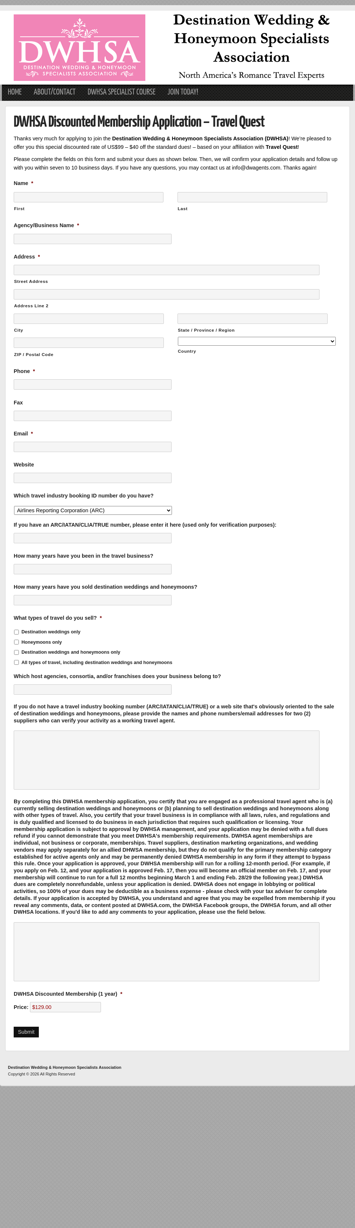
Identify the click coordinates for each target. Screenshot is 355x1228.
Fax (18, 403)
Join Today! (183, 92)
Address (27, 257)
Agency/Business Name (46, 225)
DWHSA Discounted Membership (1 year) (68, 994)
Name (23, 183)
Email (23, 434)
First (19, 208)
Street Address (31, 281)
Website (24, 465)
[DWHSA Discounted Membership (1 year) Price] (65, 1007)
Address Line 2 (31, 305)
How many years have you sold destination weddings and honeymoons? (105, 587)
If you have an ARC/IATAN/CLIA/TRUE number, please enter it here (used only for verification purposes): (145, 525)
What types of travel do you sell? (58, 618)
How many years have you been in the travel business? (83, 556)
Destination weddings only (51, 631)
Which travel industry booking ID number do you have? (83, 496)
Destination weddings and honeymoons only (70, 652)
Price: (21, 1007)
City (18, 330)
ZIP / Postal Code (34, 354)
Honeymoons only (41, 642)
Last (183, 208)
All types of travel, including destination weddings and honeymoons (96, 662)
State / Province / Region (206, 330)
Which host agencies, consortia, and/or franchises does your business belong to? (117, 676)
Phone (24, 371)
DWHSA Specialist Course (122, 92)
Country (187, 351)
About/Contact (55, 92)
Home (15, 92)
